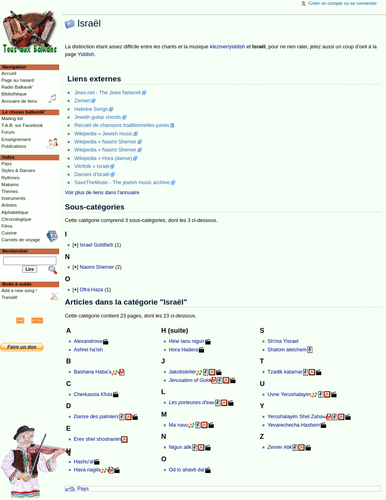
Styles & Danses (18, 170)
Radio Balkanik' (17, 87)
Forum (7, 132)
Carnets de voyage (20, 239)
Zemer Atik (279, 447)
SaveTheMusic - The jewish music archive (122, 182)
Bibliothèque (14, 93)
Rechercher (15, 251)
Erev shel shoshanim (97, 439)
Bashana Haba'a (92, 372)
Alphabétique (14, 212)
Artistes (9, 205)
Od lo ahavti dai (186, 470)
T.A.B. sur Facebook (22, 125)
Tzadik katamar (284, 372)
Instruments (13, 198)
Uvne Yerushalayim (289, 394)
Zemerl (82, 101)
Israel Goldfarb (96, 245)
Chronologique (16, 219)
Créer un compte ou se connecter (342, 3)
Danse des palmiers (96, 416)
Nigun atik (180, 447)
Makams (10, 184)
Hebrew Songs (91, 109)
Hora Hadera (183, 350)
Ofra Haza (91, 290)
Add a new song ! (19, 290)
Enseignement (16, 139)
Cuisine (9, 232)
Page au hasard (17, 80)
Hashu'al (83, 462)
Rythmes (10, 177)
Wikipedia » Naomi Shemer (105, 142)
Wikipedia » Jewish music (103, 134)
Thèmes (9, 191)
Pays (83, 489)
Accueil (8, 73)
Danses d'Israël (91, 174)
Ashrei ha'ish (88, 350)
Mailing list (12, 118)
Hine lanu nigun (186, 341)
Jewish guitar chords (97, 117)
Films (6, 226)
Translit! (9, 297)
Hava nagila (87, 470)
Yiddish (86, 54)
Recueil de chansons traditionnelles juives (121, 125)
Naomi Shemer (97, 267)
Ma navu (178, 425)
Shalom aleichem (286, 350)
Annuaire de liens (19, 101)
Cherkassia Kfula (93, 394)
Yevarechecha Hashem (293, 425)
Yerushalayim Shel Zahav (296, 416)
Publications (13, 146)
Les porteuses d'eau (192, 402)
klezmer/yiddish (227, 47)
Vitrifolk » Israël (91, 166)
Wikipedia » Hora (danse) (103, 158)
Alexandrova (88, 341)
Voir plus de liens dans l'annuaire (102, 192)
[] (75, 245)
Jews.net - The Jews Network (107, 92)
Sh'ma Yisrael (282, 341)
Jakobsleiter (182, 372)
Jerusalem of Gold (189, 380)
